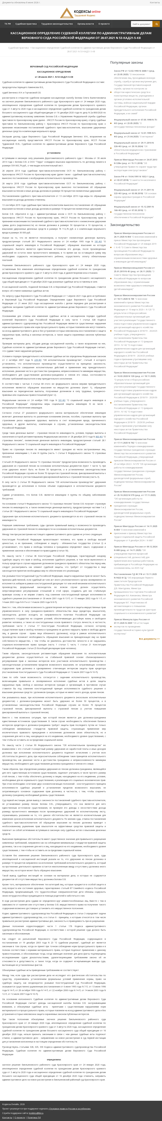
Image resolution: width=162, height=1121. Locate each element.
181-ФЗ (98, 241)
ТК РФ (7, 23)
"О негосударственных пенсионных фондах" (136, 123)
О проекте (104, 23)
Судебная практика (26, 23)
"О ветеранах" (135, 135)
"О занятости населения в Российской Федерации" (135, 180)
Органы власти (85, 23)
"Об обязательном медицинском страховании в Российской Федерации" (135, 148)
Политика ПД (34, 1117)
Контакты (155, 2)
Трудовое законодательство (57, 23)
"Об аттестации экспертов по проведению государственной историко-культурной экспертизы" (134, 626)
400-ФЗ (99, 436)
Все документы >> (149, 638)
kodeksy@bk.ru (36, 1113)
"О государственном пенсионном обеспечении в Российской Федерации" (134, 212)
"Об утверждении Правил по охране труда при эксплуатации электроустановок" (135, 165)
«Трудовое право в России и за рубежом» (69, 1108)
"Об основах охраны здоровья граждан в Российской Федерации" (135, 195)
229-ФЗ (37, 360)
